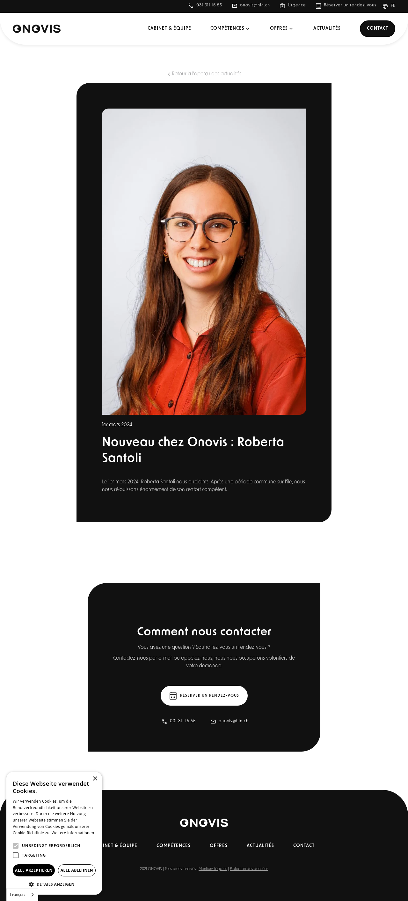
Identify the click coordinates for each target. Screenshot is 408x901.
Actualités (327, 28)
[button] (391, 6)
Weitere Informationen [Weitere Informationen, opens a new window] (73, 833)
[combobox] (22, 895)
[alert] (54, 833)
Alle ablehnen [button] (77, 870)
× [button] (94, 778)
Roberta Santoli (158, 482)
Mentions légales (213, 869)
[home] (37, 29)
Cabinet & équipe (169, 28)
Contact (377, 28)
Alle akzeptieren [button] (34, 870)
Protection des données (249, 869)
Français (17, 895)
